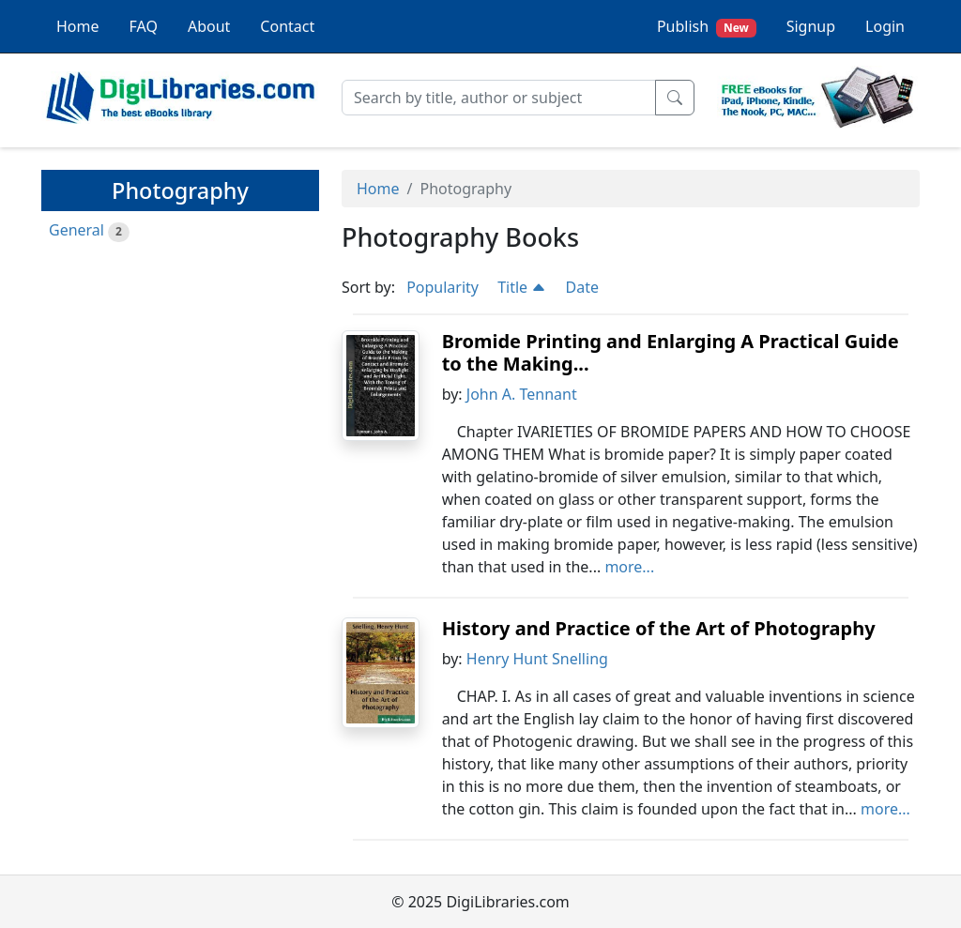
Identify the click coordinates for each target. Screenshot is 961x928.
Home (77, 26)
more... (629, 566)
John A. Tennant (521, 394)
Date (581, 287)
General (76, 230)
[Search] (499, 97)
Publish (706, 27)
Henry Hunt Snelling (537, 658)
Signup (810, 26)
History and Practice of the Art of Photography (659, 628)
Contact (287, 26)
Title (521, 287)
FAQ (144, 26)
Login (885, 26)
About (209, 26)
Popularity (442, 287)
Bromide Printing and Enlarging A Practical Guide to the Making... (670, 352)
